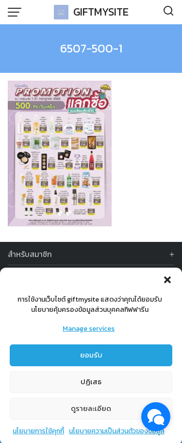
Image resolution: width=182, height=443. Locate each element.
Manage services (89, 331)
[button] (167, 282)
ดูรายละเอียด (91, 410)
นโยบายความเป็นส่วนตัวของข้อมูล (117, 433)
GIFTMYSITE (101, 12)
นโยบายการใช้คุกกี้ (38, 433)
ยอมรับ (91, 357)
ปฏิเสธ (91, 384)
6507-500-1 (91, 48)
